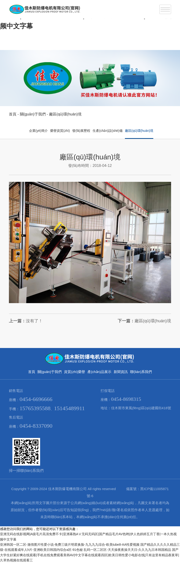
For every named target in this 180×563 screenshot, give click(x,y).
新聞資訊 (121, 372)
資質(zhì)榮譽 (74, 372)
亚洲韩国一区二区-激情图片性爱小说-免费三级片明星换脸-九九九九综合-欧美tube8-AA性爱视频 (69, 544)
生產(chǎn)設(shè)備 (108, 131)
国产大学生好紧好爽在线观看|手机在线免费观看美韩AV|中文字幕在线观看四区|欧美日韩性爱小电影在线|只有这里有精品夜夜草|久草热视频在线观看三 (89, 555)
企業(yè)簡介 (38, 131)
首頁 (12, 114)
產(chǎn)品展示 (99, 372)
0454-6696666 (35, 399)
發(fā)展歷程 (81, 131)
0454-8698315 (126, 399)
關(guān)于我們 (33, 114)
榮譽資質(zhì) (60, 131)
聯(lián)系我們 (141, 372)
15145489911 (69, 408)
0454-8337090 (35, 426)
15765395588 (34, 408)
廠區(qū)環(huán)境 (65, 114)
